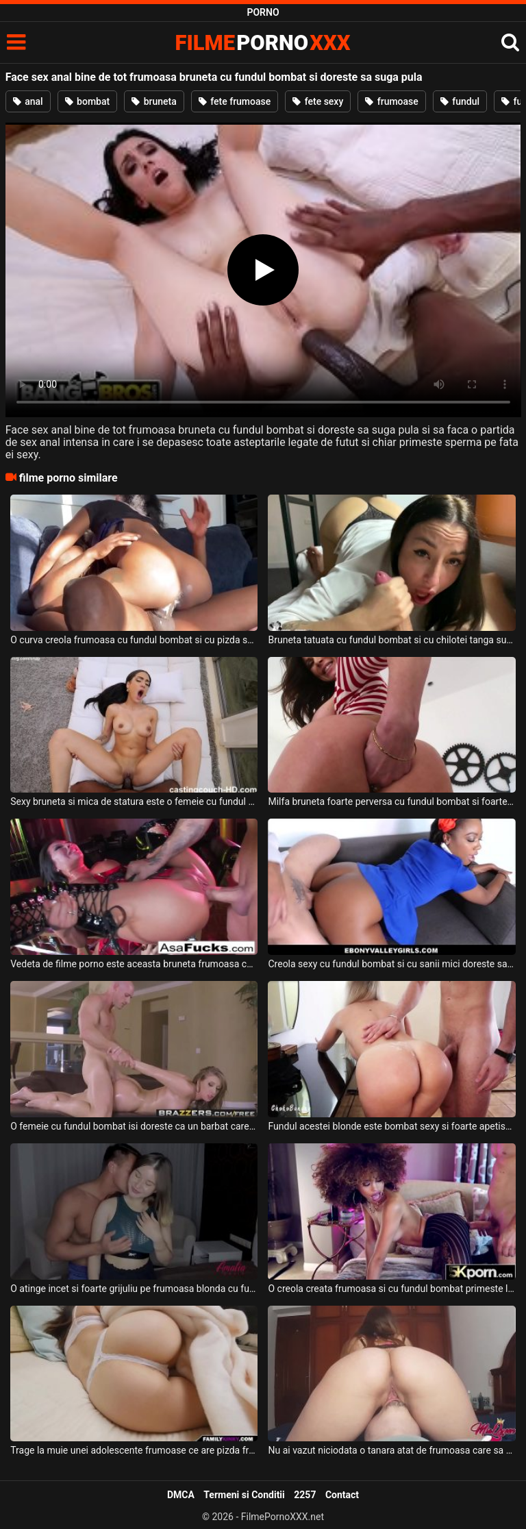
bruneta (154, 101)
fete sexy (317, 101)
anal (28, 101)
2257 (305, 1494)
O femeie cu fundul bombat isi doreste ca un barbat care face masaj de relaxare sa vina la (134, 1126)
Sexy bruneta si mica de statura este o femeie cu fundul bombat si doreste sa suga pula (134, 801)
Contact (342, 1494)
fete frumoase (235, 101)
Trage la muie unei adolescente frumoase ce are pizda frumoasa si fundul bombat (134, 1450)
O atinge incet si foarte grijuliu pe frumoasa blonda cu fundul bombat (134, 1288)
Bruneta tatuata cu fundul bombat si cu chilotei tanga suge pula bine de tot (391, 639)
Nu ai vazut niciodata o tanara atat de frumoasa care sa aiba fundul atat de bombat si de (391, 1450)
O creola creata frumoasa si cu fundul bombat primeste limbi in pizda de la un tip (391, 1288)
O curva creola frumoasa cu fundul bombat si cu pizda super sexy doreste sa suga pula (134, 639)
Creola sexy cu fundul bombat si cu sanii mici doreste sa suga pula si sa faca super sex (391, 963)
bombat (87, 101)
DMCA (181, 1494)
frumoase (391, 101)
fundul (459, 101)
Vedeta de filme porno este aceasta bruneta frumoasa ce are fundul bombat (134, 963)
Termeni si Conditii (243, 1494)
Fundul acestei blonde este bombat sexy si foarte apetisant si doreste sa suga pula (391, 1126)
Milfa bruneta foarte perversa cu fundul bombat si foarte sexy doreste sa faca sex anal (391, 801)
